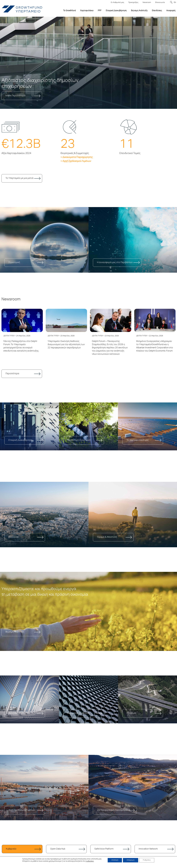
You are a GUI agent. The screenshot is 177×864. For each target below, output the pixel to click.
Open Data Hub (57, 849)
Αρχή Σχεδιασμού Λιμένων (21, 810)
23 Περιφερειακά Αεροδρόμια (112, 810)
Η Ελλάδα (13, 537)
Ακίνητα (12, 713)
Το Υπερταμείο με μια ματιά (19, 178)
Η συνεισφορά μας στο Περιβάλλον (115, 262)
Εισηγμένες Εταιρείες (78, 713)
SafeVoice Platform (103, 849)
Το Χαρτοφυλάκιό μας (137, 440)
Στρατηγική (14, 262)
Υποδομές (131, 713)
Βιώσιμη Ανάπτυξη (15, 632)
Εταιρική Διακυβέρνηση (20, 440)
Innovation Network (148, 849)
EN (175, 2)
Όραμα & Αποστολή (107, 537)
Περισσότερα (12, 374)
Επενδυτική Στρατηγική (79, 440)
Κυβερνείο (11, 849)
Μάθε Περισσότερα (15, 96)
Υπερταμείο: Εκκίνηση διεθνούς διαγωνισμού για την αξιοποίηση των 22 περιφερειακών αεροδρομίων (66, 344)
